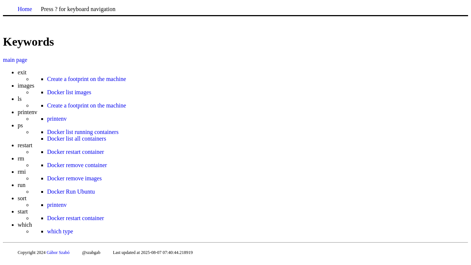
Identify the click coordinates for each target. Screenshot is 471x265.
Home (25, 9)
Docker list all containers (76, 138)
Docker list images (69, 92)
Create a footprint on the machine (86, 79)
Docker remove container (77, 165)
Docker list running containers (82, 132)
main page (15, 60)
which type (60, 231)
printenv (57, 119)
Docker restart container (75, 152)
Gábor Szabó (58, 252)
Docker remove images (74, 178)
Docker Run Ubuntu (71, 191)
